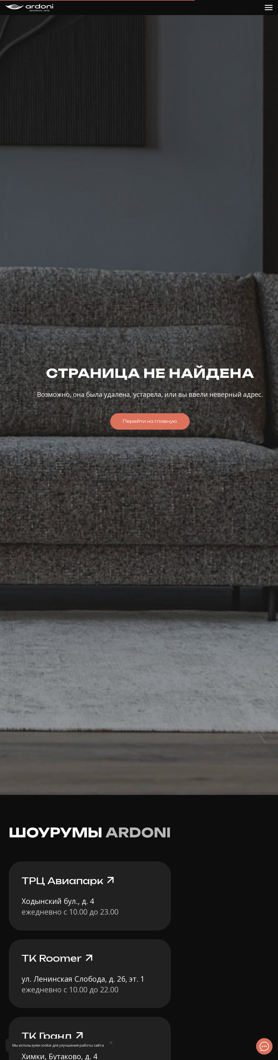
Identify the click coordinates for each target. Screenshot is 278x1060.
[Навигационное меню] (269, 7)
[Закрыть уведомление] (111, 1042)
